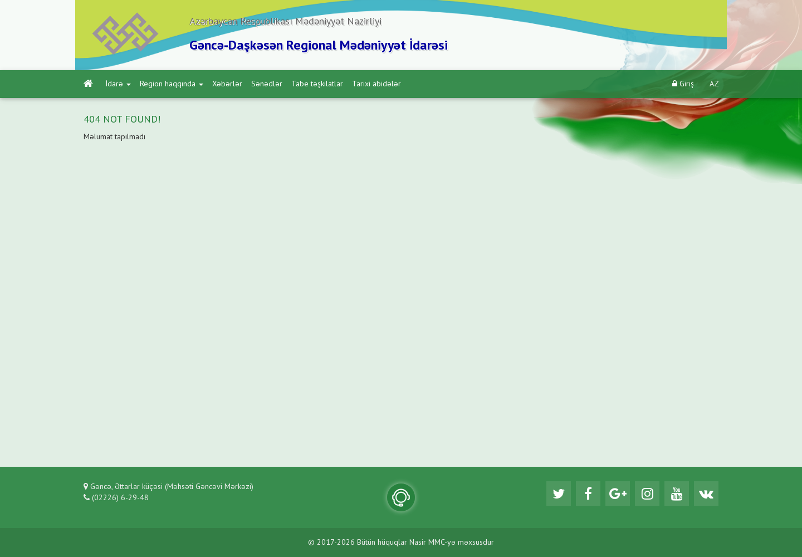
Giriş (683, 84)
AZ (714, 84)
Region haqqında (171, 84)
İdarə (118, 84)
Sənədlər (266, 84)
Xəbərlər (227, 84)
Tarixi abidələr (376, 84)
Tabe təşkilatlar (317, 84)
